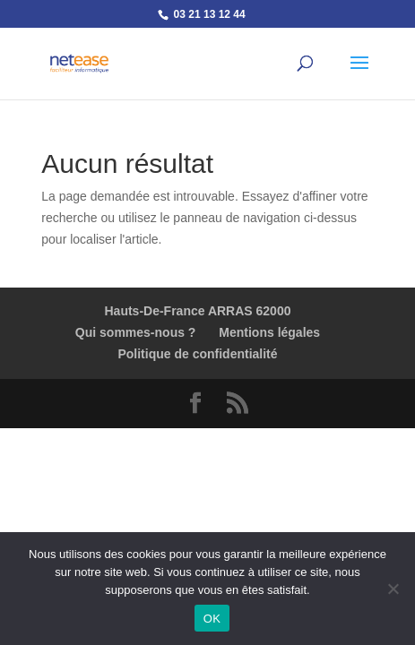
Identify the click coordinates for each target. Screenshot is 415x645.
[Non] (393, 589)
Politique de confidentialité (197, 354)
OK (211, 618)
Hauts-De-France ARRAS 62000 (197, 311)
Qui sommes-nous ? (135, 332)
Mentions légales (269, 332)
